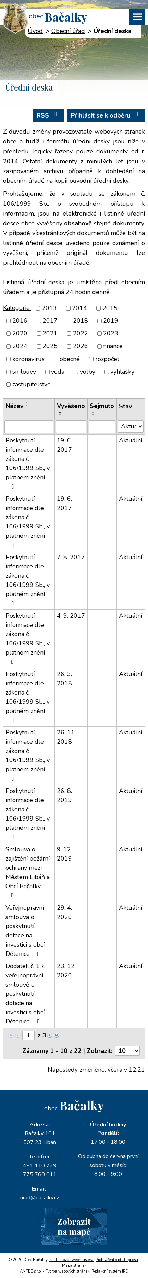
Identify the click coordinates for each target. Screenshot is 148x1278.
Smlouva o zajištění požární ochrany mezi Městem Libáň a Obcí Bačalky (27, 871)
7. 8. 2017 (71, 557)
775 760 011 (40, 1174)
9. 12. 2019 (64, 854)
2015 (110, 308)
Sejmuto (102, 406)
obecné (70, 359)
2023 (110, 333)
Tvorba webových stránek (67, 1271)
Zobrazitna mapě (74, 1226)
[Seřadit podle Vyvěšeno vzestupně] (60, 412)
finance (113, 346)
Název (14, 406)
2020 (19, 333)
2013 (49, 308)
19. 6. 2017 (64, 445)
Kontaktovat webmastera (71, 1259)
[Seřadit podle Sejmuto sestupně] (93, 414)
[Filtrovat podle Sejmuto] (102, 426)
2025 (50, 346)
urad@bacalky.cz (39, 1197)
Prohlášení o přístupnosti (117, 1259)
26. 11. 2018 (66, 737)
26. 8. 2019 (64, 795)
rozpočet (107, 359)
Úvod (35, 31)
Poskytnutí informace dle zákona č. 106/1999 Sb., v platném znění (27, 463)
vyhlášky (122, 372)
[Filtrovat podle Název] (28, 426)
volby (87, 372)
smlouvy (24, 372)
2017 (50, 321)
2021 (50, 333)
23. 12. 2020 (66, 970)
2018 (80, 321)
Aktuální (130, 440)
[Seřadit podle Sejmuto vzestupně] (93, 412)
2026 (80, 346)
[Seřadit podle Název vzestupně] (27, 402)
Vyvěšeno (71, 406)
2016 (19, 321)
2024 (19, 346)
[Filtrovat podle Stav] (131, 426)
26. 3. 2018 (64, 678)
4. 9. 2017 (71, 615)
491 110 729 (40, 1165)
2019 (110, 321)
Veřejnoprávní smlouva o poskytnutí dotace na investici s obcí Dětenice (25, 931)
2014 (79, 308)
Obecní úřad (68, 31)
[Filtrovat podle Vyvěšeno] (71, 426)
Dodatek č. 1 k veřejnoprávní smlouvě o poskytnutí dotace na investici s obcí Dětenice (25, 994)
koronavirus (28, 359)
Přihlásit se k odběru (106, 115)
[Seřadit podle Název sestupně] (27, 405)
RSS (48, 115)
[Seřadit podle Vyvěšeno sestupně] (60, 414)
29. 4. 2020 (64, 912)
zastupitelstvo (31, 384)
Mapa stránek (74, 1265)
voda (57, 372)
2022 (80, 333)
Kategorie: (17, 308)
